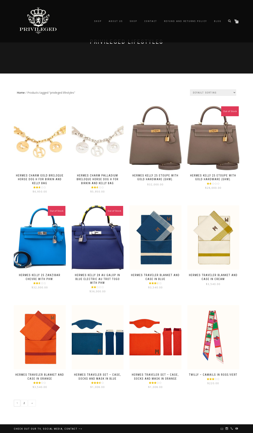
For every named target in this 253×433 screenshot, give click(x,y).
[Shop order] (213, 92)
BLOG (217, 21)
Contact (150, 21)
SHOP (98, 21)
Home (21, 92)
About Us (116, 21)
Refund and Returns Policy (185, 21)
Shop (133, 21)
